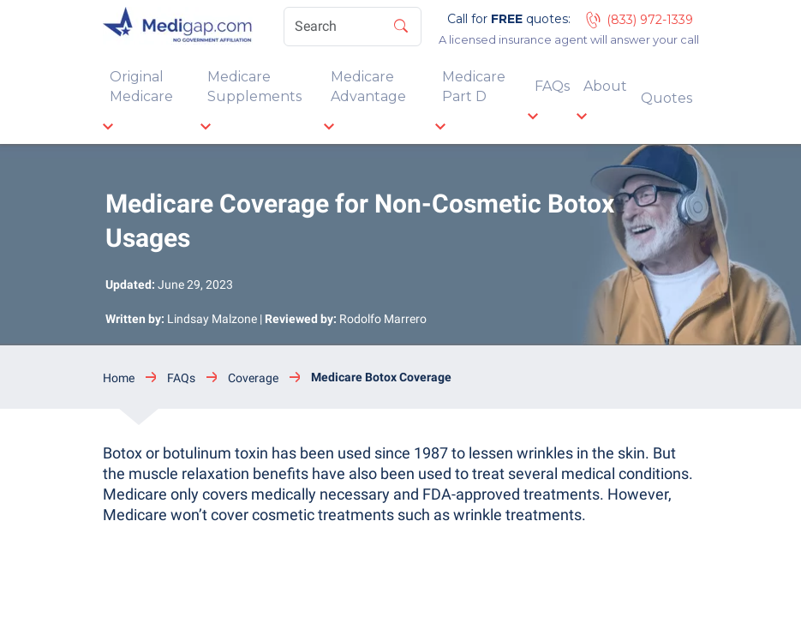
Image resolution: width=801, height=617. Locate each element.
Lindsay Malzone (212, 319)
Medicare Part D (473, 87)
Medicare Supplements (254, 87)
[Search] (352, 26)
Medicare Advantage (368, 87)
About (605, 86)
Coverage (253, 378)
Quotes (666, 98)
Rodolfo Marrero (383, 319)
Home (118, 378)
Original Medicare (141, 87)
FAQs (552, 86)
